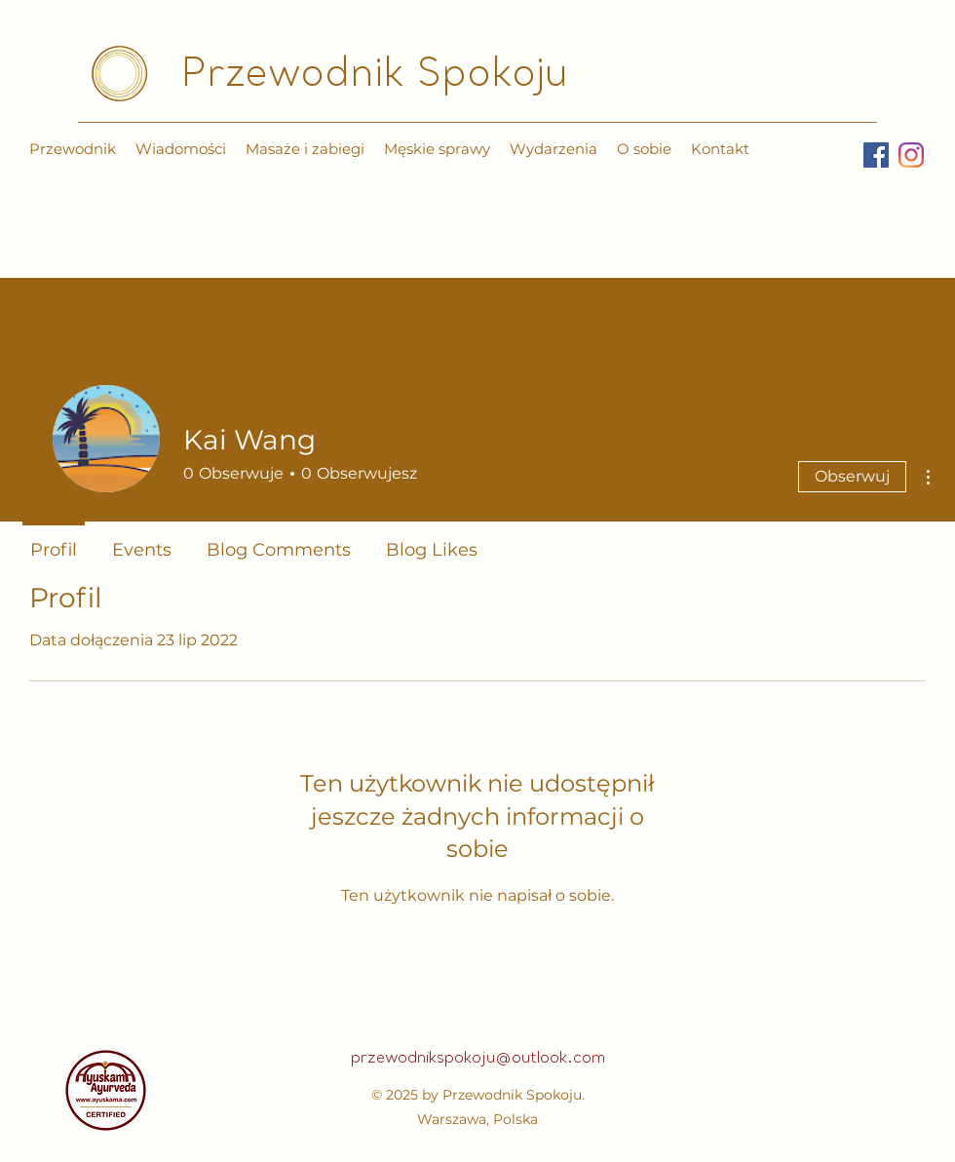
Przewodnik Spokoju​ (374, 76)
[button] (305, 149)
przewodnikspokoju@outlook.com (478, 1058)
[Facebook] (876, 155)
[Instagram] (911, 155)
